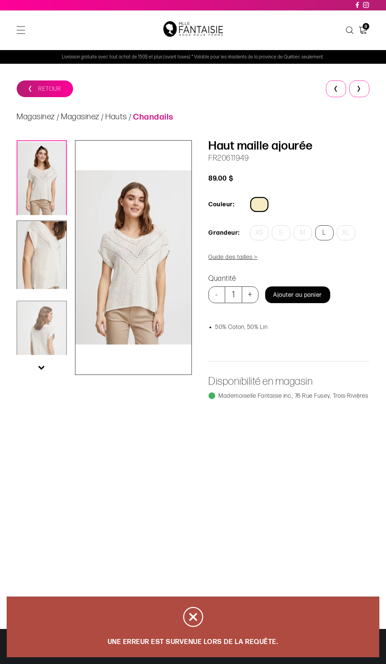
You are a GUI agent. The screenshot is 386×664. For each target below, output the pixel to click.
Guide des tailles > (232, 257)
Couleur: (221, 204)
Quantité (222, 278)
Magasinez (36, 118)
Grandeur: (223, 232)
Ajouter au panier (297, 294)
